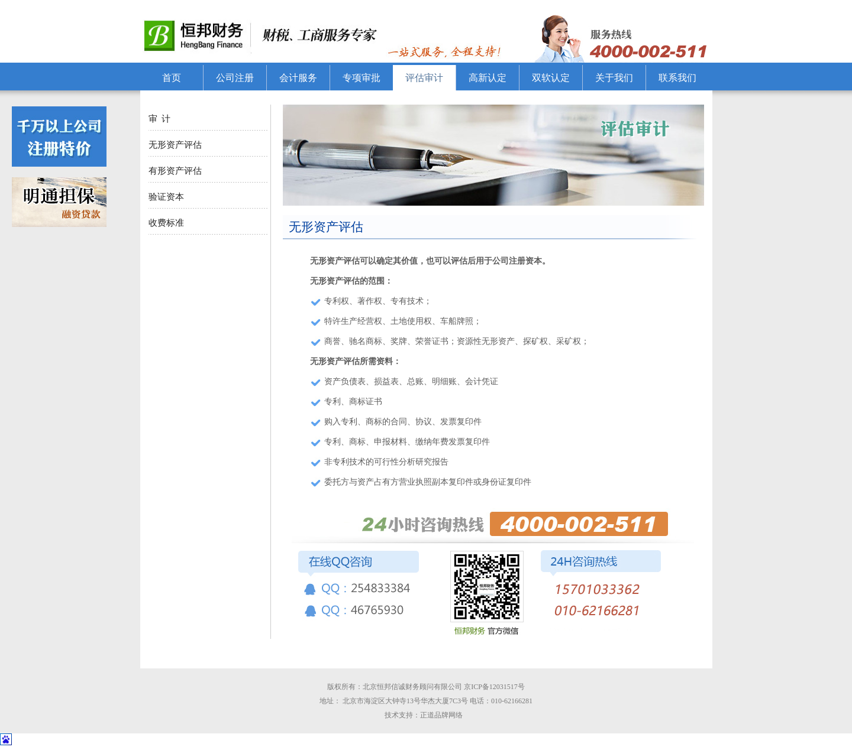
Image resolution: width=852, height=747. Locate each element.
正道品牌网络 (444, 715)
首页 (171, 78)
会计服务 (298, 78)
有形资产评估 (175, 171)
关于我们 (614, 78)
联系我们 (677, 78)
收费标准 (166, 223)
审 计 (160, 119)
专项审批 (361, 78)
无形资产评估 (175, 145)
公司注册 (235, 78)
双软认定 (551, 78)
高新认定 (487, 78)
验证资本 (166, 197)
